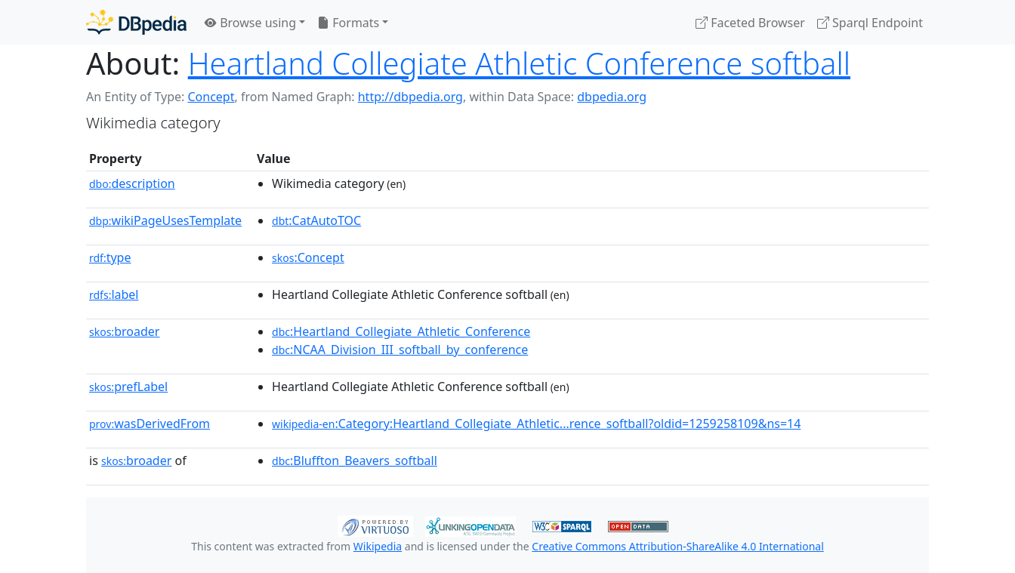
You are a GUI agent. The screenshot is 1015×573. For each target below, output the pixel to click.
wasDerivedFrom (149, 423)
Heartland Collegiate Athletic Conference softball (519, 63)
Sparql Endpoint (870, 22)
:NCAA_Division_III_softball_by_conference (400, 349)
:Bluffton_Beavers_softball (354, 460)
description (132, 183)
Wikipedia (377, 546)
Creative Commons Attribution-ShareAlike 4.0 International (677, 546)
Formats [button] (348, 22)
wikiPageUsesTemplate (165, 220)
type (110, 257)
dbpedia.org (611, 96)
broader (124, 331)
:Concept (308, 257)
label (114, 294)
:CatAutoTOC (316, 220)
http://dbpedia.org (410, 96)
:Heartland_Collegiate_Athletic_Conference (401, 331)
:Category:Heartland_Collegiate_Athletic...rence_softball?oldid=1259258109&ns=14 (536, 423)
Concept (210, 96)
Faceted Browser (750, 22)
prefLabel (128, 386)
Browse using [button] (250, 22)
